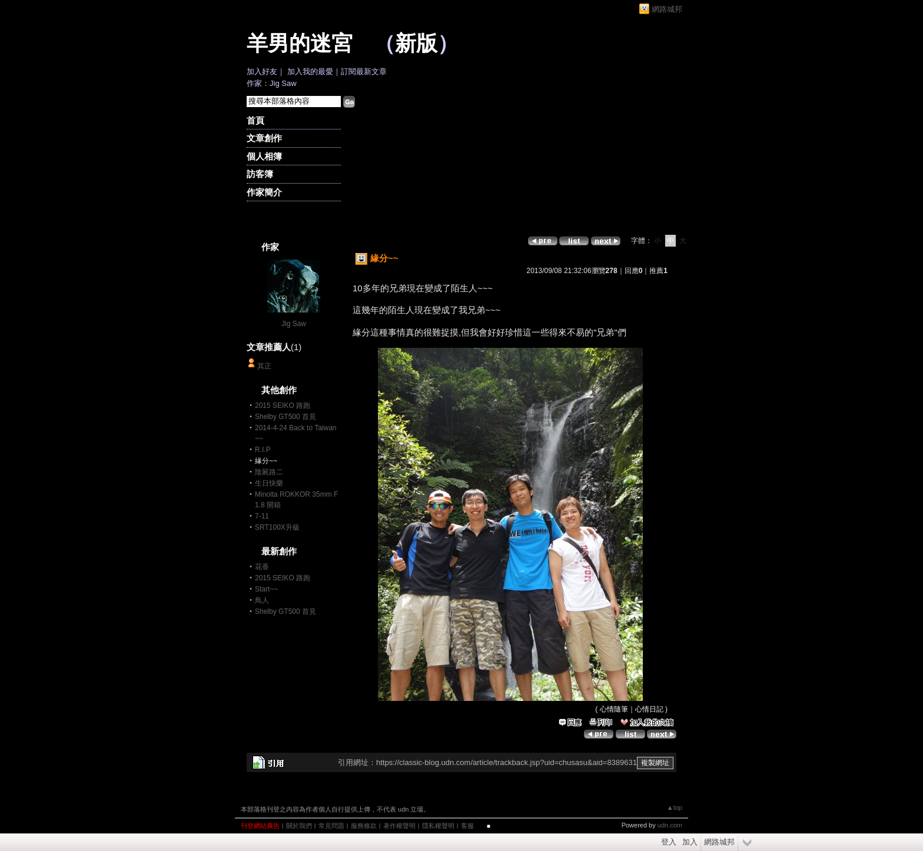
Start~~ (266, 589)
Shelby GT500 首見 (285, 417)
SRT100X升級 (277, 527)
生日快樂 (269, 483)
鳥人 (262, 600)
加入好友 (262, 71)
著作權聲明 (399, 825)
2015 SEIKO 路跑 (282, 405)
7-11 (262, 516)
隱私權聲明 (438, 825)
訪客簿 (260, 174)
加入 (690, 841)
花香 (262, 567)
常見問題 (331, 825)
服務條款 (364, 825)
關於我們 (299, 825)
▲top (674, 807)
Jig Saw (293, 324)
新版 (416, 43)
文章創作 (264, 138)
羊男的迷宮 (300, 43)
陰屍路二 (269, 472)
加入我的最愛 (310, 71)
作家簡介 (264, 192)
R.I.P (263, 450)
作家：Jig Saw (272, 83)
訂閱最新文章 (364, 71)
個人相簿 (264, 156)
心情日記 (649, 709)
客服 (467, 825)
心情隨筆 (614, 709)
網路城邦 (667, 9)
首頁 (255, 120)
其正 (264, 366)
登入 (668, 841)
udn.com (670, 825)
